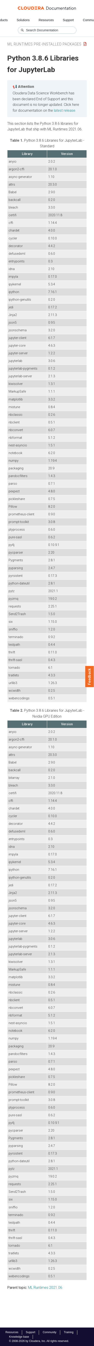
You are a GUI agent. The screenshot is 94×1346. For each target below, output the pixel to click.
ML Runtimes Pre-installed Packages (44, 44)
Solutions (23, 20)
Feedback (89, 676)
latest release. (65, 110)
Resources (46, 20)
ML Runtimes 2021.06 (45, 1287)
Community (49, 1332)
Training (68, 1332)
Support (68, 20)
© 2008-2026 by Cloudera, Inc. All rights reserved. (39, 1341)
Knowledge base (19, 1336)
